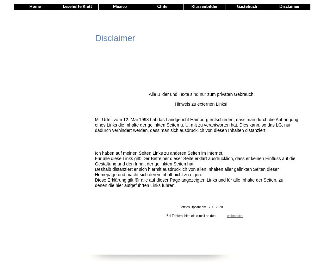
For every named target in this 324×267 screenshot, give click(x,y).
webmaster (235, 216)
